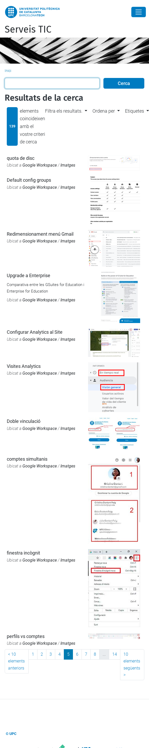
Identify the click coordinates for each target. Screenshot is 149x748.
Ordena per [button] (103, 111)
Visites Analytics (24, 366)
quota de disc (20, 158)
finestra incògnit (23, 553)
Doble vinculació (23, 421)
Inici (8, 71)
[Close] (138, 12)
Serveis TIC (28, 29)
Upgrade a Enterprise (28, 275)
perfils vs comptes (26, 636)
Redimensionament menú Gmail (40, 234)
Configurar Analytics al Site (35, 332)
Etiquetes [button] (134, 111)
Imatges (67, 165)
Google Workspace (39, 165)
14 (114, 654)
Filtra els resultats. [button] (63, 111)
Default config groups (29, 180)
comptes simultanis (27, 459)
